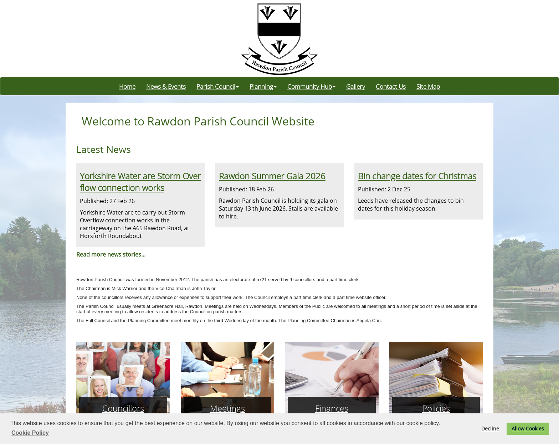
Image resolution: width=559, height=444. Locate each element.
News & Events (166, 86)
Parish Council (217, 86)
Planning (263, 86)
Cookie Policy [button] (30, 433)
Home (127, 86)
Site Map (428, 86)
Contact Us (391, 86)
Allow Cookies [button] (528, 428)
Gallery (355, 86)
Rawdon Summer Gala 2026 (272, 176)
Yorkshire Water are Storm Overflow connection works (140, 181)
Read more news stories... (110, 254)
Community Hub (311, 86)
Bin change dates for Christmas (417, 176)
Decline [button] (490, 428)
